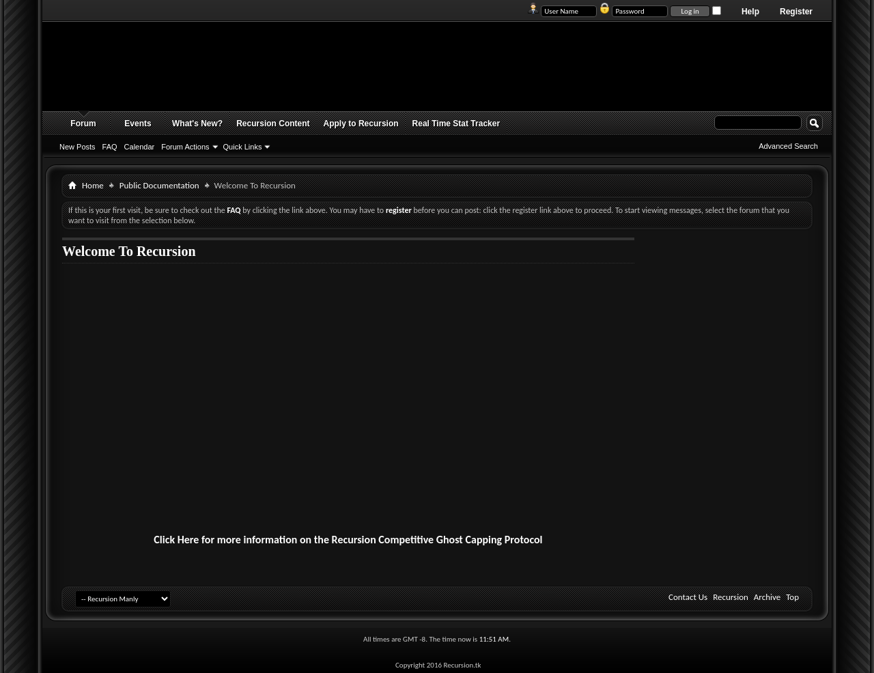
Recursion (730, 597)
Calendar (139, 147)
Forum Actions (185, 147)
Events (137, 123)
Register (796, 11)
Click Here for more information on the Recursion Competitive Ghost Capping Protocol (348, 539)
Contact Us (687, 597)
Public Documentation (159, 185)
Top (792, 597)
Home (93, 185)
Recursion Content (272, 123)
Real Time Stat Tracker (456, 123)
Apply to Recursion (361, 123)
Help (750, 11)
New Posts (77, 147)
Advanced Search (788, 146)
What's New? (197, 123)
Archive (767, 597)
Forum (83, 123)
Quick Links (242, 147)
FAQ (109, 147)
